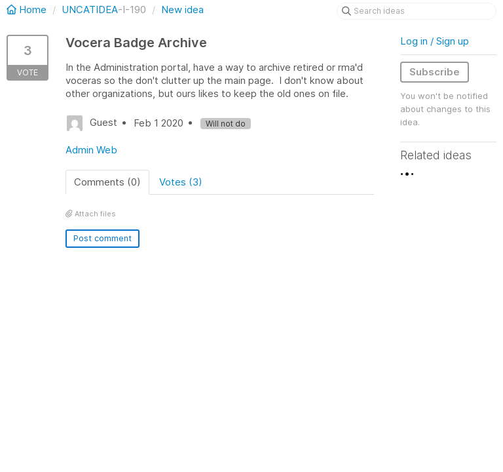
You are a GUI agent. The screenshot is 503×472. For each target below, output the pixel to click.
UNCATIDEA (90, 9)
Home (28, 9)
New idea (182, 9)
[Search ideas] (416, 11)
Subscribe (434, 72)
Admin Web (91, 150)
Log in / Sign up (434, 41)
